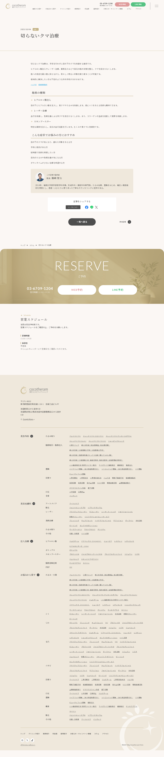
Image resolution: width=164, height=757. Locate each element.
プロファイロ (74, 556)
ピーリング (73, 527)
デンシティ (102, 531)
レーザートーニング (108, 513)
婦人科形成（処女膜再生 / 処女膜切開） (95, 447)
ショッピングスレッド (117, 443)
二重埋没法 (84, 480)
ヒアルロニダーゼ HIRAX (79, 548)
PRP (71, 569)
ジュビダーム (74, 543)
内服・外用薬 (74, 535)
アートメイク (74, 505)
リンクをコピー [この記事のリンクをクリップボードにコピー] (73, 208)
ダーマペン (129, 522)
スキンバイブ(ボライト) (90, 561)
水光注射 (139, 522)
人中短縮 (72, 493)
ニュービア (109, 543)
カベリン (86, 565)
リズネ (137, 556)
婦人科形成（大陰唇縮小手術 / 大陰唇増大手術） (87, 452)
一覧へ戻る (82, 222)
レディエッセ (130, 543)
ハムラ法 (34, 85)
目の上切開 (91, 485)
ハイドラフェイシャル (103, 522)
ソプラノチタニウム (95, 509)
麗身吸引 (121, 467)
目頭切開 (72, 485)
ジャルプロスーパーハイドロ (91, 556)
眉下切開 (91, 490)
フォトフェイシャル (125, 513)
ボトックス (73, 552)
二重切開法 (73, 480)
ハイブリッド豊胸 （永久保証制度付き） (84, 471)
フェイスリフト (75, 438)
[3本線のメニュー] (156, 6)
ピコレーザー (94, 513)
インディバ (73, 497)
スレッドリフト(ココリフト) (93, 438)
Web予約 (122, 4)
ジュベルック (74, 561)
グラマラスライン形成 (77, 490)
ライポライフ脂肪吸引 (107, 467)
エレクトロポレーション (89, 527)
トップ (22, 246)
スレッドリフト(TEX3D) (98, 443)
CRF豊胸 (139, 471)
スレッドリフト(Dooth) (78, 443)
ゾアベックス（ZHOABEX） (91, 543)
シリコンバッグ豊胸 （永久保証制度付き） (117, 471)
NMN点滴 (85, 535)
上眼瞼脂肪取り (125, 485)
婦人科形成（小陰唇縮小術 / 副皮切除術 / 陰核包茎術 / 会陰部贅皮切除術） (96, 462)
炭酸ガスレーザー (75, 518)
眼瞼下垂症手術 (118, 480)
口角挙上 (81, 493)
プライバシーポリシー (27, 751)
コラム (31, 246)
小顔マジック (74, 447)
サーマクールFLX (75, 531)
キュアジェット (87, 522)
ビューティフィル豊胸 (77, 476)
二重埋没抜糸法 (95, 480)
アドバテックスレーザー (78, 513)
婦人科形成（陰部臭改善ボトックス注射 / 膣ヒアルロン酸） (91, 457)
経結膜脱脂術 (45, 85)
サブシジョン (118, 522)
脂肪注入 (129, 467)
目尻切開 (81, 485)
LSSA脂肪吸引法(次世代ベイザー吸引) (83, 467)
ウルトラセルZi (90, 531)
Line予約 (138, 4)
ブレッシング (74, 522)
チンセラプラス (75, 565)
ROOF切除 (101, 485)
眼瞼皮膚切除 (113, 485)
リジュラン (129, 556)
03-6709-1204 (106, 3)
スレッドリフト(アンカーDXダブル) (119, 438)
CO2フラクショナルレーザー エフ (97, 518)
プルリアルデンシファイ (113, 556)
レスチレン (119, 543)
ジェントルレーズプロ (77, 509)
